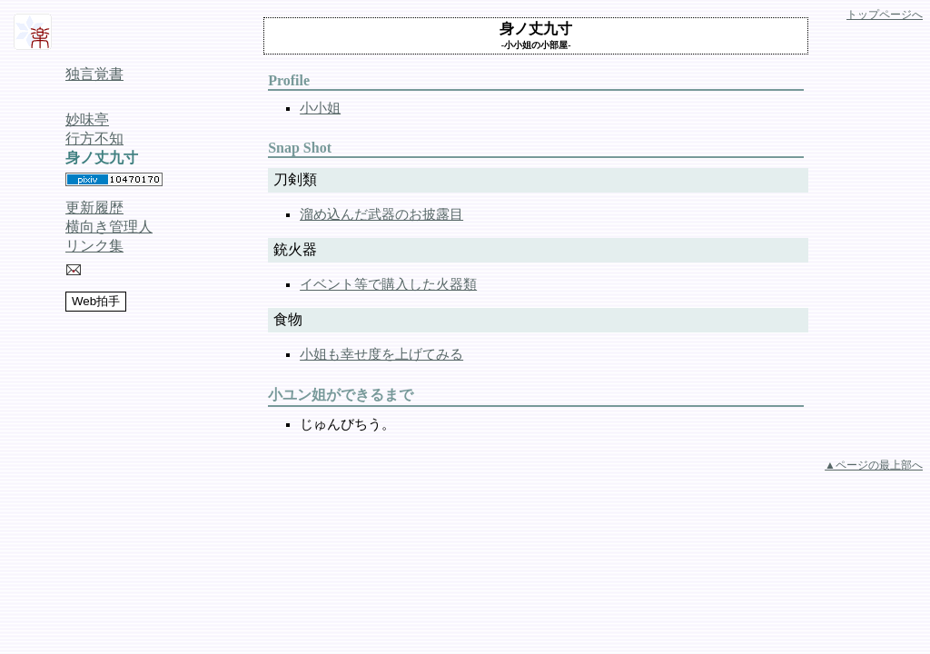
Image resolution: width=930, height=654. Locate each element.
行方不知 (94, 138)
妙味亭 (87, 119)
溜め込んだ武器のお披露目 (381, 214)
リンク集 (94, 245)
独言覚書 (94, 74)
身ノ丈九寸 (101, 157)
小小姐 (320, 108)
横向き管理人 (109, 226)
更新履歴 (94, 207)
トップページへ (884, 14)
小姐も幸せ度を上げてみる (381, 354)
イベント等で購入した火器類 (388, 284)
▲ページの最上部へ (874, 465)
